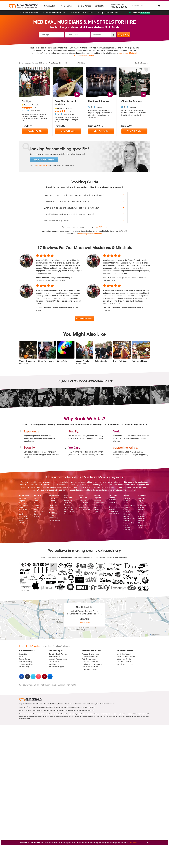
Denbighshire (128, 512)
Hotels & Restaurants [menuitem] (89, 669)
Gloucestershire (39, 512)
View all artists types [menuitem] (56, 667)
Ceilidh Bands (101, 361)
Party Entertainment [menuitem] (89, 659)
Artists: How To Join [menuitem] (124, 659)
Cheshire (52, 498)
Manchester (53, 503)
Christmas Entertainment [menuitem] (90, 662)
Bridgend (126, 498)
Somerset (37, 514)
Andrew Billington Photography (63, 685)
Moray (140, 523)
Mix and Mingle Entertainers (82, 362)
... (24, 121)
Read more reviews (84, 319)
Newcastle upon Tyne (54, 518)
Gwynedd (126, 516)
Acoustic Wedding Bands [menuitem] (58, 659)
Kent (20, 512)
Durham (51, 515)
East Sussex (23, 505)
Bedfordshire (98, 500)
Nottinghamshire (84, 509)
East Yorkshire (113, 503)
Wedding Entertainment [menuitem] (90, 654)
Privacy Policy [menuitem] (24, 667)
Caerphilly (126, 501)
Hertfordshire (98, 505)
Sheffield (112, 509)
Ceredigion (127, 507)
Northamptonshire (84, 507)
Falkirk (140, 512)
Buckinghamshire (25, 503)
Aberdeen (141, 498)
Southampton (24, 518)
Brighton (22, 501)
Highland (141, 516)
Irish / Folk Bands (121, 361)
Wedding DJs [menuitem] (54, 664)
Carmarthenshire (129, 505)
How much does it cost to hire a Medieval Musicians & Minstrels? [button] (84, 195)
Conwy (125, 510)
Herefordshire (68, 503)
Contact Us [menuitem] (23, 654)
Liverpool (52, 507)
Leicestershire (83, 503)
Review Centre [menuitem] (24, 659)
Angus (140, 501)
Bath (35, 498)
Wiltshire (37, 516)
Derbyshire (82, 500)
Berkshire (22, 498)
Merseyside (53, 510)
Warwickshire (68, 509)
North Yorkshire (114, 507)
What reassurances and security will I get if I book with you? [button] (84, 207)
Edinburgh (141, 510)
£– (59, 63)
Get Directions (84, 623)
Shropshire (67, 505)
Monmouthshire (128, 518)
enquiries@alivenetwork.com (90, 234)
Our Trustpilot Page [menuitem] (26, 662)
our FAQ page (101, 227)
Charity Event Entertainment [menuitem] (92, 664)
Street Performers (46, 361)
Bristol (36, 501)
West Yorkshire (114, 514)
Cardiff (125, 503)
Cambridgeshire (99, 503)
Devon (36, 505)
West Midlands (69, 512)
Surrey (21, 521)
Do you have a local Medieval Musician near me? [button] (84, 201)
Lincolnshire (83, 505)
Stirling (140, 527)
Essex (21, 507)
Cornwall (37, 503)
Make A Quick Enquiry (44, 160)
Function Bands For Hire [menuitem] (58, 654)
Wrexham (126, 529)
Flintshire (126, 514)
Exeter (36, 510)
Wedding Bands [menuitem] (55, 656)
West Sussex (23, 523)
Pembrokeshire (128, 523)
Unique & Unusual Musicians (27, 362)
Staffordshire (68, 507)
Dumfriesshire (143, 505)
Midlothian (141, 521)
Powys (125, 525)
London (21, 514)
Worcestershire (69, 514)
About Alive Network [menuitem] (124, 654)
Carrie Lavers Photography (39, 685)
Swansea (126, 527)
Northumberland (54, 520)
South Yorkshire (114, 511)
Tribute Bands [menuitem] (54, 662)
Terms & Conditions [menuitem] (26, 664)
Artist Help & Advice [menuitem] (124, 662)
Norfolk (96, 507)
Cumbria (52, 501)
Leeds (111, 505)
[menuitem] (50, 5)
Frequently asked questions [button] (84, 220)
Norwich (96, 509)
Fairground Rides (139, 361)
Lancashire (53, 505)
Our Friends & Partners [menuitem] (125, 664)
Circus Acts (62, 361)
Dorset (36, 507)
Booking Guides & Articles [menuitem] (126, 656)
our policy (133, 842)
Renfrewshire (142, 525)
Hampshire (23, 510)
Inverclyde (141, 518)
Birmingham (68, 500)
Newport (126, 521)
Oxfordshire (23, 516)
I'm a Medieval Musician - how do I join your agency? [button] (84, 214)
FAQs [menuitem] (21, 656)
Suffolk (96, 512)
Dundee (141, 507)
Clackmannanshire (144, 503)
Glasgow (141, 514)
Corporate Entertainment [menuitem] (90, 656)
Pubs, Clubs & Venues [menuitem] (90, 667)
